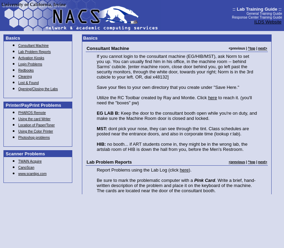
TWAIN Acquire (30, 161)
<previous (237, 162)
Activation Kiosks (31, 58)
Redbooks (26, 70)
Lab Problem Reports (34, 52)
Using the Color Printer (35, 131)
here (212, 97)
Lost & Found (28, 83)
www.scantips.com (32, 174)
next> (262, 48)
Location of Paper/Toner (36, 125)
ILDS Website (268, 21)
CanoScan (26, 167)
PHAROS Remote (32, 113)
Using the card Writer (34, 119)
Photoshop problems (34, 138)
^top (251, 48)
